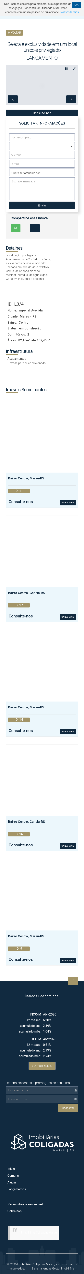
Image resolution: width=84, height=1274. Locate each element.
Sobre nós (14, 1196)
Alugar (11, 1167)
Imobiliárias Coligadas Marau (39, 1217)
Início (11, 1154)
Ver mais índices (42, 1050)
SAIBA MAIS (67, 487)
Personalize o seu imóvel (25, 1189)
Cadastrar (68, 1093)
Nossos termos (69, 12)
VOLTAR (14, 32)
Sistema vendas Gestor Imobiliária (53, 1253)
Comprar (13, 1160)
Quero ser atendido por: (26, 158)
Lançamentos (16, 1174)
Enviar (42, 190)
